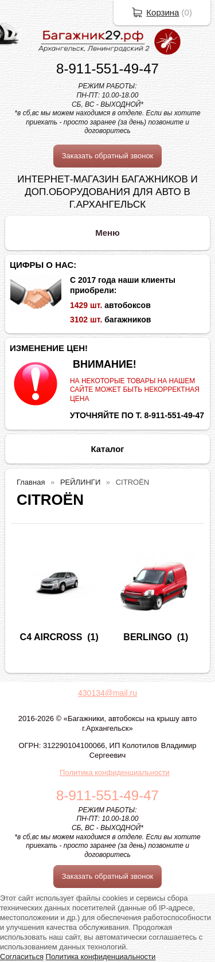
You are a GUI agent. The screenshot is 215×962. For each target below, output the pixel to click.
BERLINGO (147, 637)
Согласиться (22, 956)
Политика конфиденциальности (115, 772)
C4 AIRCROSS (51, 637)
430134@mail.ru (107, 693)
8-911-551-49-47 (107, 68)
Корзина (162, 12)
